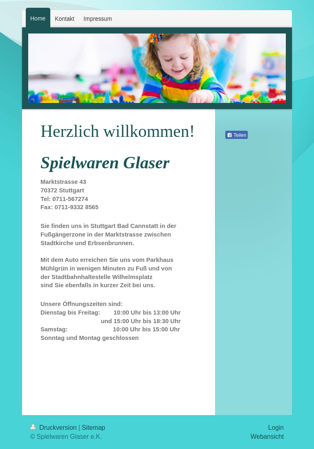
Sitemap (93, 427)
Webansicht (267, 436)
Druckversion (54, 427)
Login (276, 427)
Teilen (236, 135)
